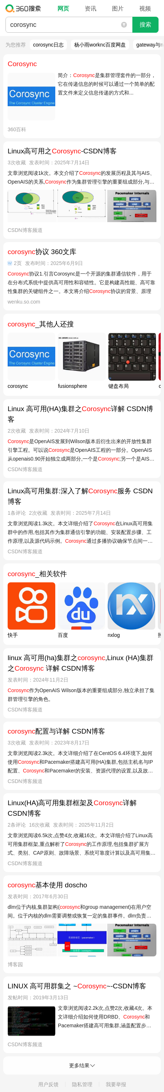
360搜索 (24, 8)
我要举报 (116, 1084)
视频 (145, 8)
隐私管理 (82, 1084)
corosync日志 (48, 45)
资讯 (90, 8)
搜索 (145, 24)
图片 (118, 8)
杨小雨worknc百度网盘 (100, 45)
